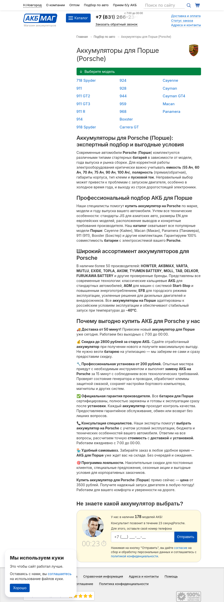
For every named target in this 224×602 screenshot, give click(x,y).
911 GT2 (83, 96)
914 (80, 119)
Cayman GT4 (174, 96)
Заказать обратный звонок (117, 24)
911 (79, 88)
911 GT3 (83, 103)
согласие (180, 548)
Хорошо (19, 588)
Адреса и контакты (186, 25)
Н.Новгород (32, 5)
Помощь (171, 576)
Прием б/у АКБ (125, 5)
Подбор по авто (96, 5)
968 (123, 111)
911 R (81, 111)
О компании (55, 5)
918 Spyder (86, 127)
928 (123, 88)
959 (123, 103)
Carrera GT (129, 127)
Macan (169, 103)
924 (123, 80)
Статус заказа (182, 20)
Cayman (170, 88)
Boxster (126, 119)
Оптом (74, 5)
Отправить (185, 537)
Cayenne (170, 80)
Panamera (171, 111)
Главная (82, 37)
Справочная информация (103, 576)
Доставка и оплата (186, 16)
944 (123, 96)
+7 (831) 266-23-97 (119, 17)
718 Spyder (86, 80)
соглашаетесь (60, 574)
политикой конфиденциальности (134, 556)
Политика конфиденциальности (124, 584)
